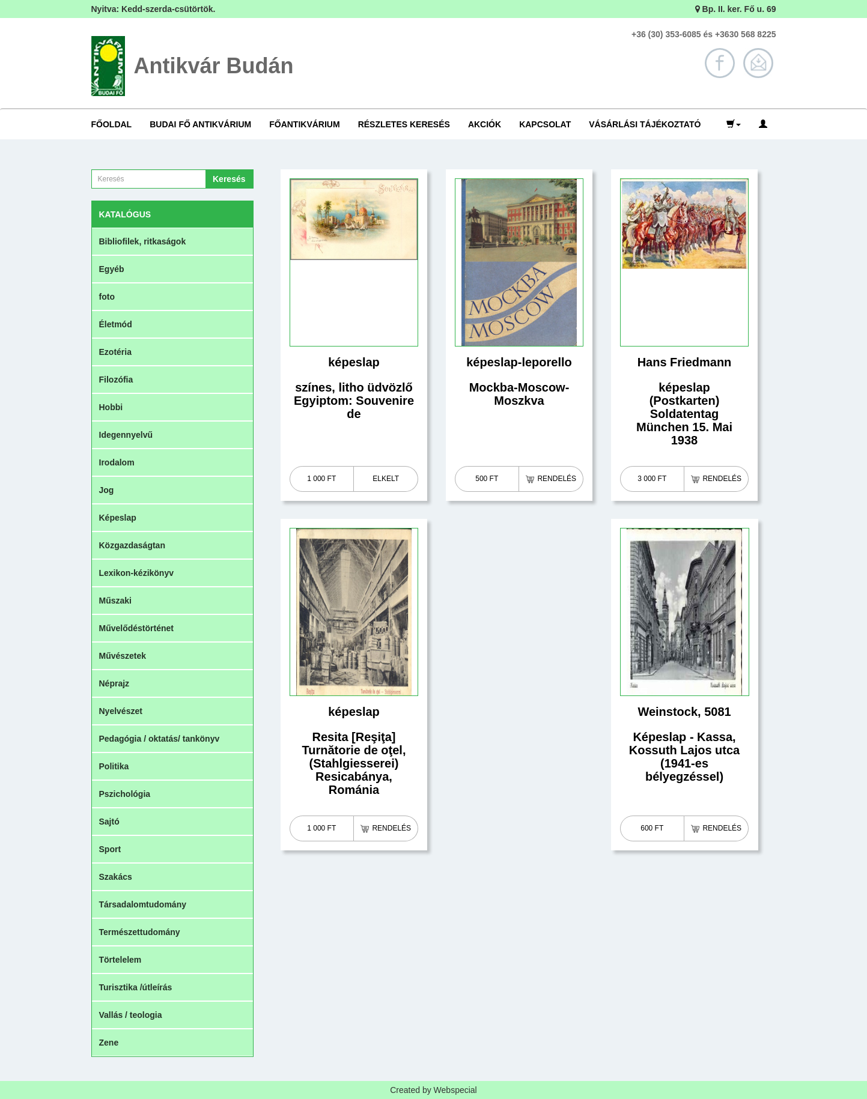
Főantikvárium (304, 124)
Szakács (115, 877)
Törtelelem (120, 959)
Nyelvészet (120, 711)
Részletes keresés (404, 124)
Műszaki (115, 600)
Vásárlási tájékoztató (645, 124)
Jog (106, 490)
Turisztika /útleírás (135, 987)
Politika (114, 766)
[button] (733, 124)
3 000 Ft (651, 478)
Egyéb (111, 269)
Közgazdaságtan (132, 545)
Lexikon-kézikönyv (136, 573)
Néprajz (114, 683)
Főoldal (111, 124)
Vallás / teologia (130, 1015)
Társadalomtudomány (142, 904)
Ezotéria (115, 352)
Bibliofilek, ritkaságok (142, 241)
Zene (109, 1042)
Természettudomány (139, 932)
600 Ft (651, 828)
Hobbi (111, 407)
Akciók (484, 124)
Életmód (115, 324)
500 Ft (486, 478)
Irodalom (117, 462)
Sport (110, 849)
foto (107, 296)
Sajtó (109, 821)
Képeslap (117, 517)
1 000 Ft (321, 478)
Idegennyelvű (126, 435)
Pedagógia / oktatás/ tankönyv (159, 738)
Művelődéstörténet (136, 628)
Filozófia (116, 379)
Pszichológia (125, 794)
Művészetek (123, 656)
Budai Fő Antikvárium (200, 124)
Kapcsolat (545, 124)
